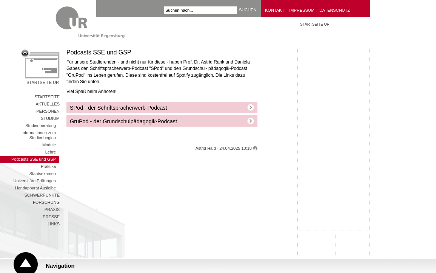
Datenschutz (334, 10)
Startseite (47, 97)
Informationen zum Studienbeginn (39, 135)
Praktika (48, 166)
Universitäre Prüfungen (34, 180)
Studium (50, 118)
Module (49, 145)
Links (54, 224)
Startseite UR (42, 82)
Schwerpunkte (42, 195)
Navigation (60, 265)
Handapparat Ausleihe (35, 188)
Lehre (50, 152)
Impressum (301, 10)
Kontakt (274, 10)
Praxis (52, 209)
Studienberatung (40, 125)
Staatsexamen (42, 173)
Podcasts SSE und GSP (33, 159)
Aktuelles (47, 104)
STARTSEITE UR (315, 24)
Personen (48, 111)
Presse (51, 216)
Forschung (46, 202)
